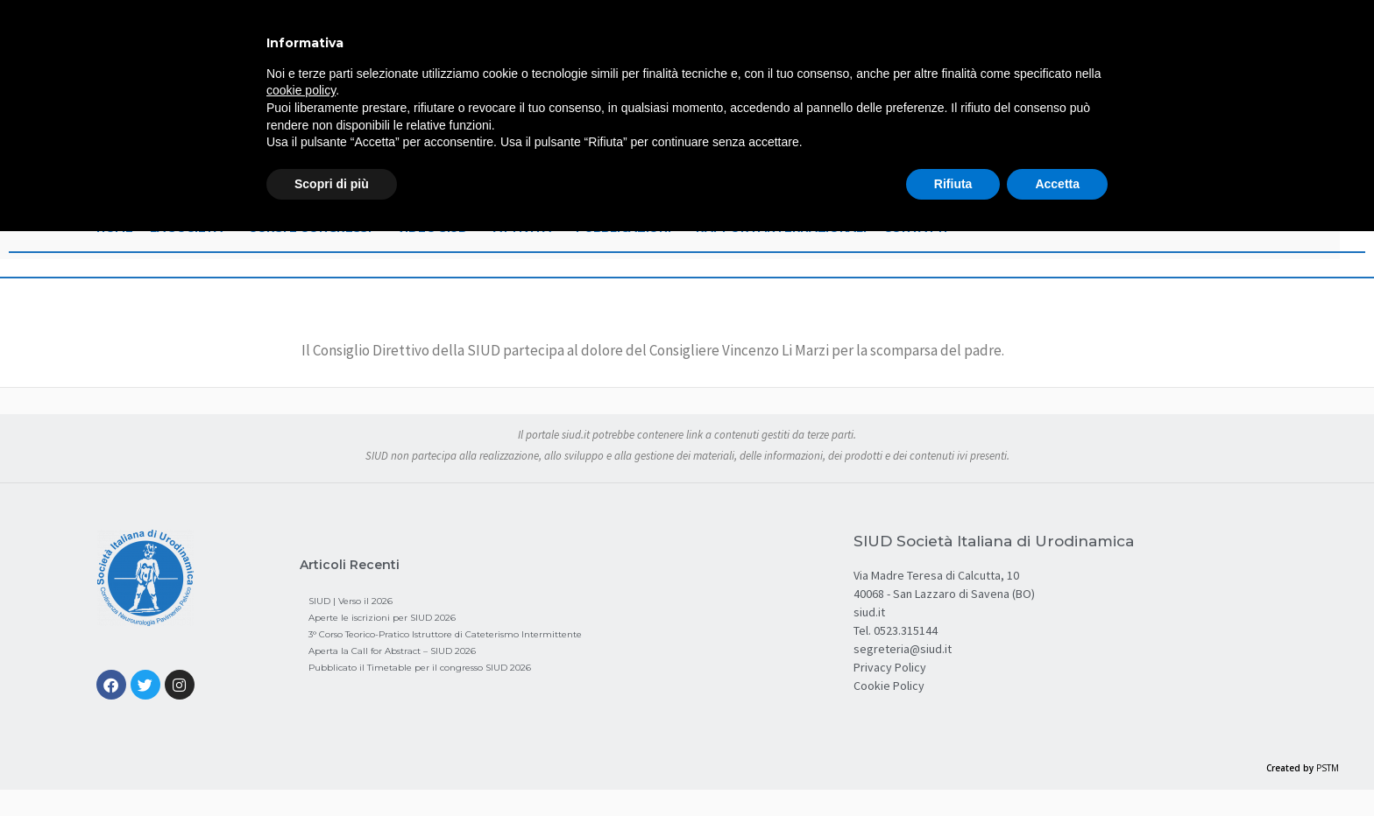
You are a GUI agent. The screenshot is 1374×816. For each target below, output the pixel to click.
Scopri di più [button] (331, 184)
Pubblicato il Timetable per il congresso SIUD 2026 (419, 667)
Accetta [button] (1057, 184)
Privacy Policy (889, 667)
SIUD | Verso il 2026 (350, 601)
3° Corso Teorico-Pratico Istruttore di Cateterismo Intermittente (445, 634)
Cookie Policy (888, 685)
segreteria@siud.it (902, 649)
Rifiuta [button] (953, 184)
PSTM (1327, 768)
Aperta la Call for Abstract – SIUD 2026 (392, 651)
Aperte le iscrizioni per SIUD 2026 (382, 617)
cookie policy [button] (301, 90)
